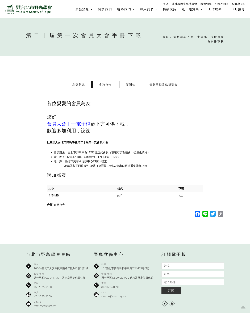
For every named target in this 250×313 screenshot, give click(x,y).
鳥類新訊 (78, 85)
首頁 (165, 37)
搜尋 (239, 9)
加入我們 (148, 9)
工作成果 (215, 9)
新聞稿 (130, 85)
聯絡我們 (126, 9)
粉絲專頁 (238, 4)
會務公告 (105, 85)
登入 (166, 4)
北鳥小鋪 (221, 4)
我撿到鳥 (206, 4)
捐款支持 (170, 9)
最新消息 (84, 9)
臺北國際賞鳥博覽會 (184, 4)
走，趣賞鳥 (192, 9)
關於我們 (105, 9)
